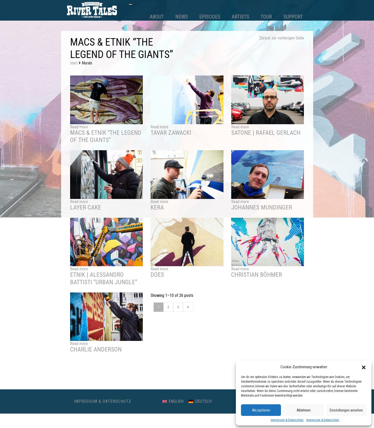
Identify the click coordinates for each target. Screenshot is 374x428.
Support (293, 17)
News (181, 17)
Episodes (209, 17)
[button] (363, 367)
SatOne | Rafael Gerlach (266, 132)
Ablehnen (304, 410)
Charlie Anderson (96, 349)
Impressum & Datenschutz (287, 420)
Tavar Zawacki (171, 132)
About (157, 17)
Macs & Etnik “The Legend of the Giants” (106, 136)
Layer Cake (85, 207)
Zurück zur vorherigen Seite (281, 38)
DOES (157, 274)
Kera (157, 207)
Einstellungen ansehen (346, 410)
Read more (79, 126)
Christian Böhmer (256, 274)
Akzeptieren (261, 410)
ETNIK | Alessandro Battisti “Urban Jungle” (103, 278)
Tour (266, 17)
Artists (240, 17)
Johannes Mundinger (261, 207)
